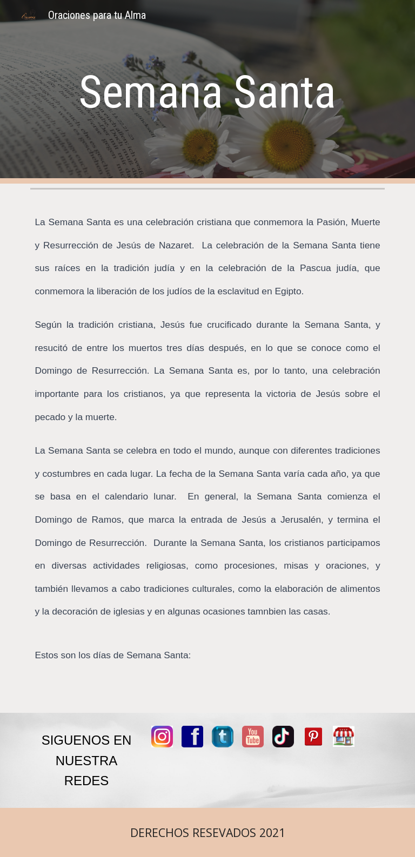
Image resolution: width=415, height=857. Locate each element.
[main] (207, 92)
